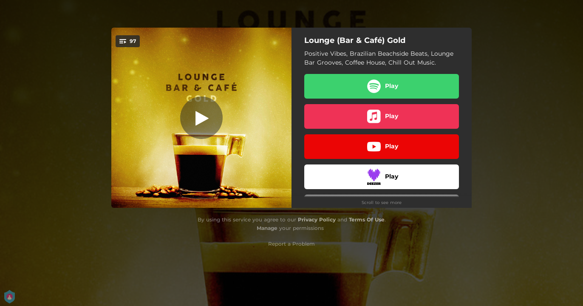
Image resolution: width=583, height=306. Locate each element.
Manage (267, 228)
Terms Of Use (367, 219)
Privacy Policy (317, 219)
